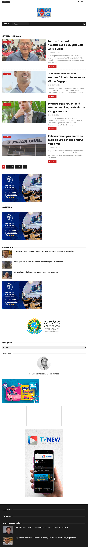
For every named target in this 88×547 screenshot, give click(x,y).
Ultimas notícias (11, 36)
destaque (7, 42)
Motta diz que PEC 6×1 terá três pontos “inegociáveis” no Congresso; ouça (61, 97)
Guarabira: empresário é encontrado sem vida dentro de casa (41, 509)
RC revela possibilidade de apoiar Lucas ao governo (36, 254)
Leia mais (41, 60)
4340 (18, 148)
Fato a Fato (19, 544)
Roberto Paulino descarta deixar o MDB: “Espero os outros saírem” (43, 530)
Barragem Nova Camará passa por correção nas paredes (38, 243)
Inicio (6, 24)
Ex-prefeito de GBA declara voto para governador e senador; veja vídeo (44, 233)
